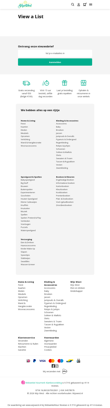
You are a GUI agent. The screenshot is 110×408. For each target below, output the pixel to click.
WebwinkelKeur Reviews (56, 405)
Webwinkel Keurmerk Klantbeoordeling (43, 382)
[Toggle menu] (91, 4)
